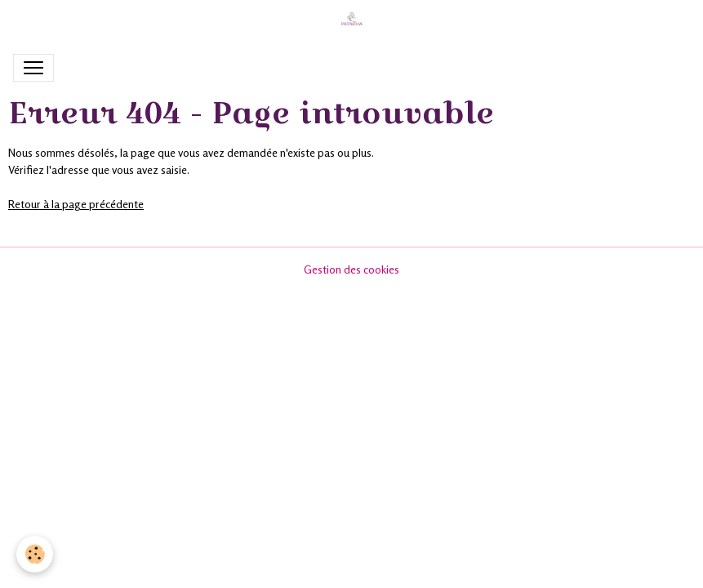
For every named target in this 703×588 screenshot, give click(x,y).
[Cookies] (34, 554)
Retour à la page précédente (76, 204)
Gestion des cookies (351, 269)
